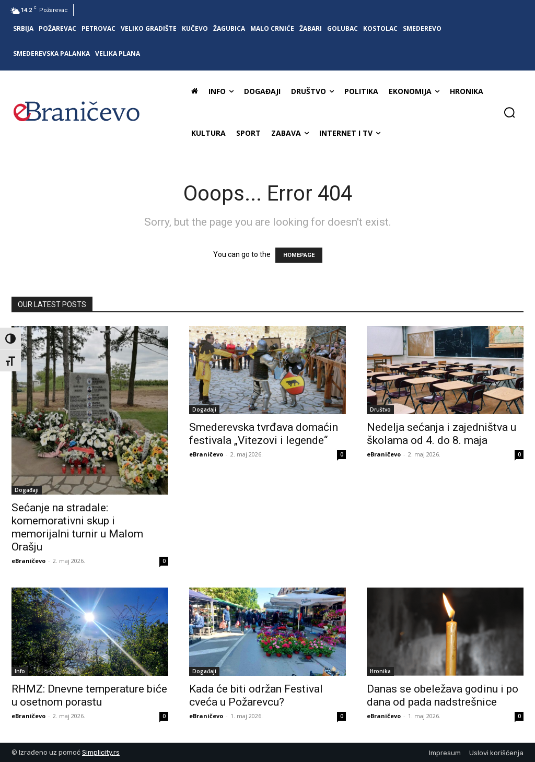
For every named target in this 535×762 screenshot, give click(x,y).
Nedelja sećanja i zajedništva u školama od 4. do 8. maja (441, 434)
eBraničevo (28, 561)
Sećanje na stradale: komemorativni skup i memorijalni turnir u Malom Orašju (77, 527)
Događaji (27, 490)
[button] (509, 112)
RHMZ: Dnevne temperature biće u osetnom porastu (89, 695)
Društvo (380, 409)
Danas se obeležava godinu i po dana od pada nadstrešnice (442, 695)
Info (20, 671)
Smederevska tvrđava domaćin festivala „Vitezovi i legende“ (263, 434)
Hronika (380, 671)
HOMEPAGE (299, 255)
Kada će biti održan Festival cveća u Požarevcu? (256, 695)
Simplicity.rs (101, 752)
